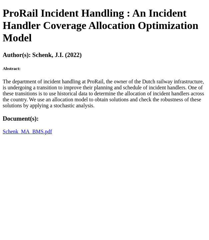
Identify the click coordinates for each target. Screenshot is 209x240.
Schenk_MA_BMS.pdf (27, 131)
